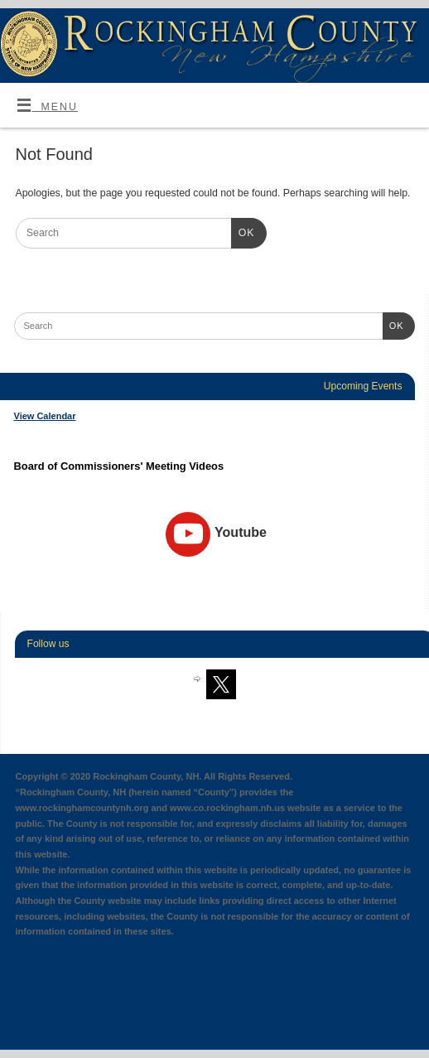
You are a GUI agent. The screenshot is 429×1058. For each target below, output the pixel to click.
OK (243, 231)
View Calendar (45, 416)
